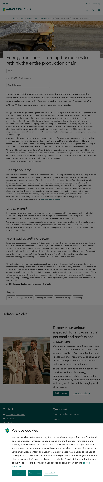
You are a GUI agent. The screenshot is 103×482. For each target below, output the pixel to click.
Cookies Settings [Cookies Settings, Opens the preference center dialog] (51, 473)
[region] (51, 452)
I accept (19, 473)
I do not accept (35, 473)
